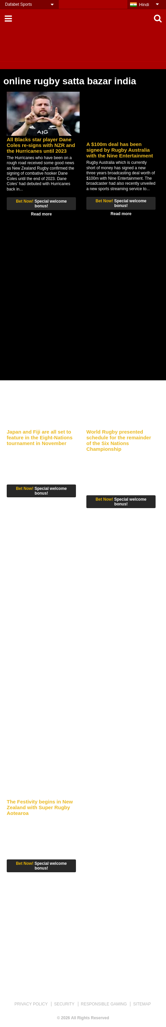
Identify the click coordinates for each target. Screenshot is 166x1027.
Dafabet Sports (18, 4)
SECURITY (64, 1004)
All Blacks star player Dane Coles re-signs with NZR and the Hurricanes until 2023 (41, 145)
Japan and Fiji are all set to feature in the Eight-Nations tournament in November (40, 437)
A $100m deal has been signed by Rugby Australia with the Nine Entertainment (119, 149)
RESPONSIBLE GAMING (104, 1004)
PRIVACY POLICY (31, 1004)
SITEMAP (142, 1004)
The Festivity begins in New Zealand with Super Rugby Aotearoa (40, 807)
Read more (41, 214)
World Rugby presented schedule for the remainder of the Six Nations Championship (118, 440)
